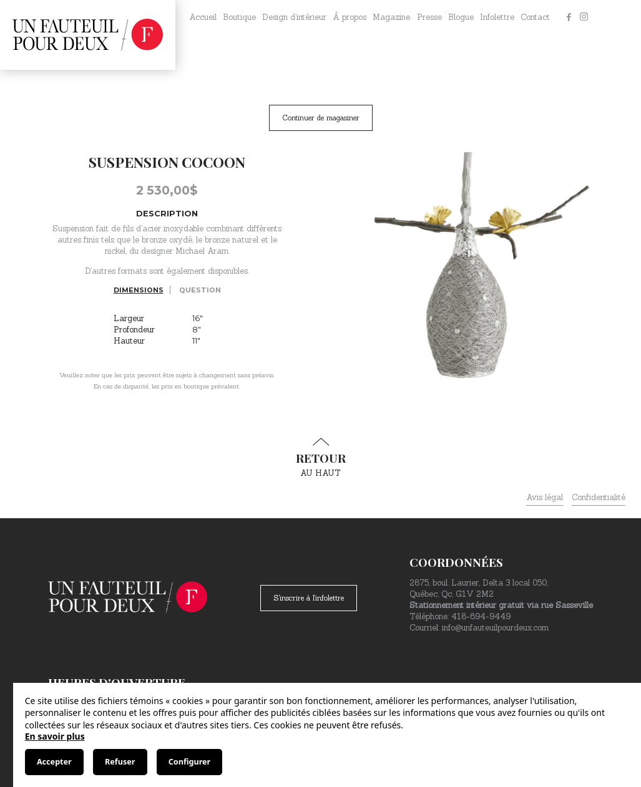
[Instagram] (583, 17)
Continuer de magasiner (321, 117)
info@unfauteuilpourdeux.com (495, 627)
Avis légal (544, 497)
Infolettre (497, 17)
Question (200, 290)
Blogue (461, 17)
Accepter (54, 761)
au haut (320, 458)
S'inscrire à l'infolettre (308, 597)
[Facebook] (568, 17)
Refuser (120, 761)
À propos (349, 17)
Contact (535, 17)
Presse (429, 17)
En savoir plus (55, 736)
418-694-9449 (481, 616)
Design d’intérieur (294, 17)
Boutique (239, 17)
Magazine (391, 17)
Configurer (189, 761)
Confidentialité (598, 497)
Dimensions (139, 290)
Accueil (203, 17)
